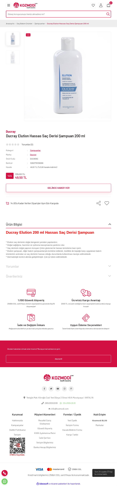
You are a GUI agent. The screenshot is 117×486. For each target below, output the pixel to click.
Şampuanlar (35, 150)
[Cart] (108, 5)
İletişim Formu (72, 425)
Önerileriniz (14, 276)
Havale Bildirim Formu (72, 430)
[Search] (58, 14)
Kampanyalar (17, 425)
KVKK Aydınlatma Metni (44, 433)
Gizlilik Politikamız (17, 430)
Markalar (100, 425)
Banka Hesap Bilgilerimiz (45, 447)
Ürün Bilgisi (14, 224)
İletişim (17, 434)
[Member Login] (100, 5)
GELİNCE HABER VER (59, 187)
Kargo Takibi (72, 434)
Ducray (11, 131)
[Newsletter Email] (58, 349)
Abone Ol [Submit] (58, 359)
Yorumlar (12, 266)
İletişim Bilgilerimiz (44, 442)
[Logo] (25, 5)
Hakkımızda (17, 420)
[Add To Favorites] (107, 203)
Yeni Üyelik (72, 420)
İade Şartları (45, 437)
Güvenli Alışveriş (44, 428)
